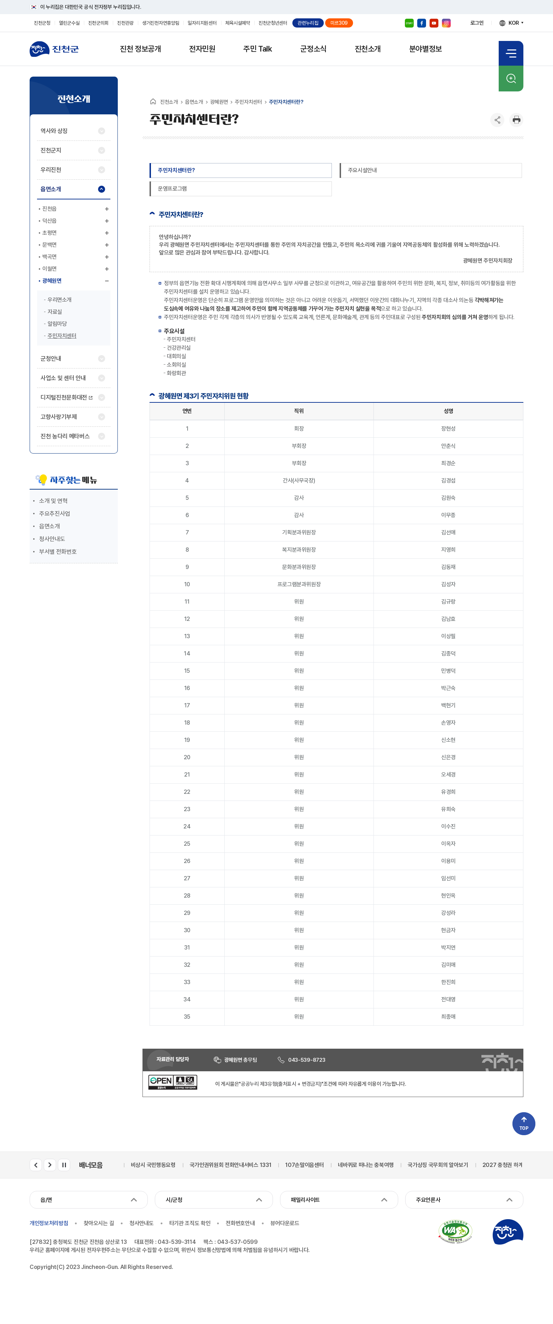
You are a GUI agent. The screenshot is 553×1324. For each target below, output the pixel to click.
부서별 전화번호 (58, 551)
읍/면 (46, 1200)
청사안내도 (52, 539)
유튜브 (434, 23)
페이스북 (421, 23)
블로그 (409, 23)
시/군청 (174, 1200)
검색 (511, 78)
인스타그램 (446, 23)
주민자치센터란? (176, 170)
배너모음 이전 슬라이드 (36, 1165)
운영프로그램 (172, 188)
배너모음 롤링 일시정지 (64, 1165)
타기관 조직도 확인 (190, 1223)
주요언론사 (428, 1200)
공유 (497, 120)
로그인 (477, 23)
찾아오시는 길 (99, 1223)
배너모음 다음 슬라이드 (50, 1165)
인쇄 (516, 120)
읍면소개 (49, 526)
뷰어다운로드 (285, 1223)
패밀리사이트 (305, 1200)
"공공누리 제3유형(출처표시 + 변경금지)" (281, 1084)
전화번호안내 (240, 1223)
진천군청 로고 (54, 49)
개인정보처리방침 (49, 1223)
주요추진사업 (54, 513)
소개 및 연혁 (53, 500)
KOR (514, 23)
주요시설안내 (362, 170)
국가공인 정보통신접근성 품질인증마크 (455, 1232)
